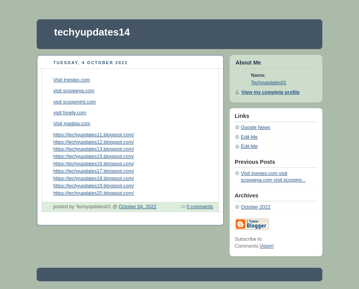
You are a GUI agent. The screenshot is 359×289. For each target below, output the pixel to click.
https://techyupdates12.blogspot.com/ (93, 142)
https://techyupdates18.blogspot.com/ (93, 178)
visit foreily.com (69, 113)
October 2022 (255, 207)
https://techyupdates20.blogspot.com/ (93, 193)
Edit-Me (249, 137)
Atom (266, 246)
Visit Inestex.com (71, 80)
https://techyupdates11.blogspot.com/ (93, 135)
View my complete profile (270, 92)
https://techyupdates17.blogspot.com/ (93, 171)
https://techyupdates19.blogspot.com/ (93, 186)
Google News (255, 127)
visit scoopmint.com (74, 102)
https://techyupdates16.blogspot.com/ (93, 164)
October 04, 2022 (137, 206)
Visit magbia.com (71, 123)
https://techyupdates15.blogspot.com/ (93, 156)
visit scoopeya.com (74, 91)
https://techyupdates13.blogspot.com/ (93, 149)
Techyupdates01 (268, 82)
